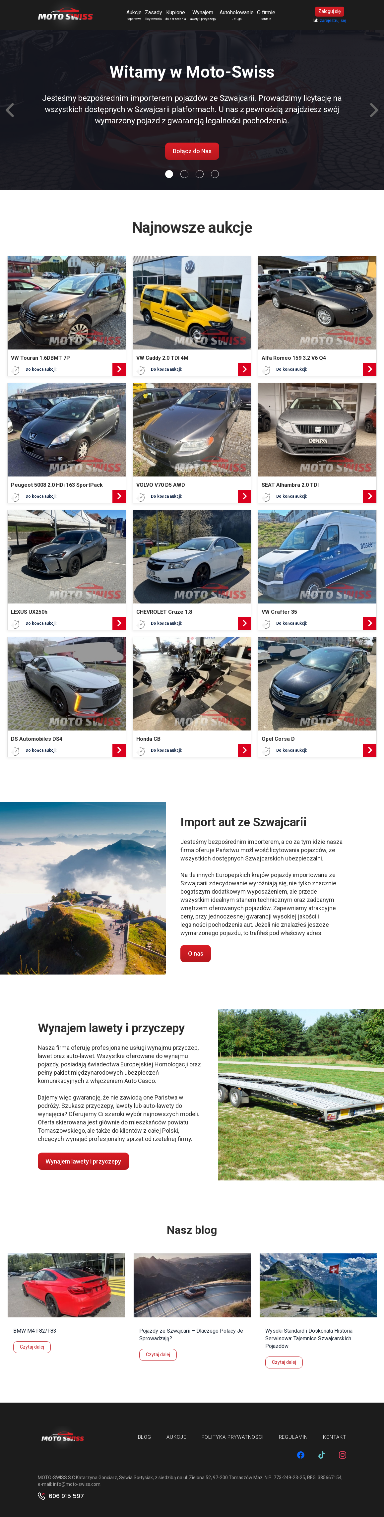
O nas (195, 953)
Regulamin (293, 1437)
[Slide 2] (200, 174)
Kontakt (334, 1437)
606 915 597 (66, 1496)
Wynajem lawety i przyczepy (83, 1161)
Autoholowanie (237, 15)
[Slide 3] (215, 174)
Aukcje (134, 15)
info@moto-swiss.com (76, 1484)
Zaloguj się (329, 11)
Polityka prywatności (233, 1437)
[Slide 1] (184, 174)
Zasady (153, 15)
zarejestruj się (333, 20)
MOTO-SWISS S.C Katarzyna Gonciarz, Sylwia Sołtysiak (95, 1477)
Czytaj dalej (32, 1347)
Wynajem (202, 15)
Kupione (175, 15)
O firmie (266, 15)
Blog (145, 1437)
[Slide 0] (169, 174)
